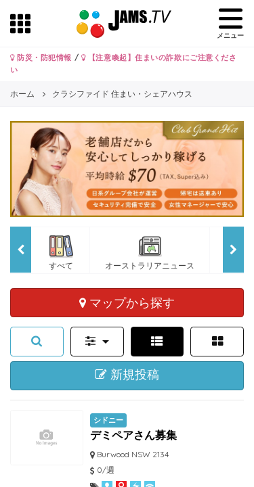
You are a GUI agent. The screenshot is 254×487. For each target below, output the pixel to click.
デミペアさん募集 (133, 435)
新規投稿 (127, 374)
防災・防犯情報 (41, 57)
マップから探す (127, 302)
